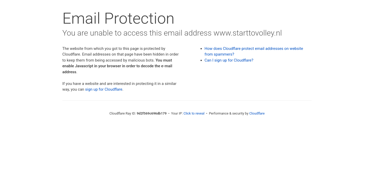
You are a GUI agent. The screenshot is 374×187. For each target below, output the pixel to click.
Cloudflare (257, 113)
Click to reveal (194, 113)
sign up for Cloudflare (103, 89)
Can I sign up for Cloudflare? (229, 60)
